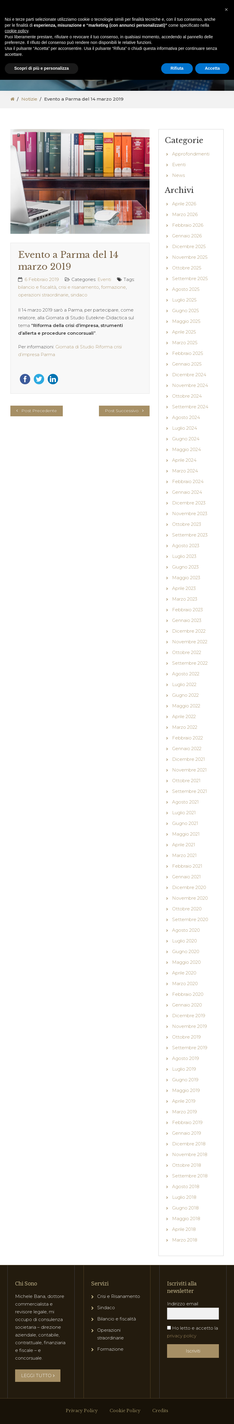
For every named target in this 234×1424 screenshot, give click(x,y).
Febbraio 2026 (187, 225)
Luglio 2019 (184, 1069)
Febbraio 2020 (187, 994)
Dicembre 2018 (189, 1144)
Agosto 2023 (185, 545)
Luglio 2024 (184, 428)
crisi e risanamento (78, 287)
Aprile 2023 (184, 588)
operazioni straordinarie (43, 295)
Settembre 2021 (189, 791)
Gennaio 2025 (187, 364)
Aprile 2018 (184, 1229)
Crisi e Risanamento (118, 1296)
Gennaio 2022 (186, 748)
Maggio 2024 (186, 449)
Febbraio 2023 (187, 609)
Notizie (29, 99)
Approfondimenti (190, 154)
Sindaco (106, 1307)
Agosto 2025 (186, 289)
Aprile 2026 (184, 204)
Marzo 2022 (184, 727)
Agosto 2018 (185, 1186)
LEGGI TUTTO (38, 1375)
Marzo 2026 (185, 214)
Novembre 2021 (189, 770)
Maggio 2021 (186, 834)
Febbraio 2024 (187, 481)
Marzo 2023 (184, 599)
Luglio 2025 (184, 300)
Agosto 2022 (185, 674)
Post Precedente (39, 410)
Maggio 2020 (186, 962)
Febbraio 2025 (187, 353)
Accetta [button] (212, 68)
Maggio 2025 (186, 321)
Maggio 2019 (186, 1090)
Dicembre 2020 (189, 887)
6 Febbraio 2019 (42, 279)
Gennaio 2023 (186, 620)
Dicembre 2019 (188, 1015)
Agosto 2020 (186, 930)
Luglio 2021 (184, 812)
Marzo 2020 (185, 983)
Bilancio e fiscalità (116, 1319)
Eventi (104, 279)
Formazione (110, 1349)
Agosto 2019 (185, 1058)
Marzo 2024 (185, 471)
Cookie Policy (125, 1410)
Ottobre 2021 (186, 780)
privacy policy (181, 1336)
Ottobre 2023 (186, 524)
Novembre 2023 (189, 513)
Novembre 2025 (190, 257)
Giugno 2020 (185, 951)
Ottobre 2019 (186, 1037)
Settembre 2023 (190, 535)
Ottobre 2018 (186, 1165)
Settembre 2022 (190, 663)
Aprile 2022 (184, 716)
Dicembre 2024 (189, 374)
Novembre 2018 (189, 1154)
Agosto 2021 (185, 802)
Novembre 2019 (189, 1026)
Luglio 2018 (184, 1197)
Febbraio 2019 (187, 1122)
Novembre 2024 (190, 385)
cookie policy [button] (16, 30)
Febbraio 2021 (187, 866)
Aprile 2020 (184, 973)
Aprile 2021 (183, 844)
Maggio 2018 (186, 1218)
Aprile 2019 (183, 1101)
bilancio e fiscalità (37, 287)
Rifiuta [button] (177, 68)
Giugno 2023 (185, 567)
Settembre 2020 (190, 919)
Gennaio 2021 (186, 877)
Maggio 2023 (186, 577)
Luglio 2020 (184, 941)
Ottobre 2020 (187, 909)
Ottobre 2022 (186, 652)
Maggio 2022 (186, 706)
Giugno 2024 (185, 439)
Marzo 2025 (185, 342)
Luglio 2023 (184, 556)
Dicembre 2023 (189, 503)
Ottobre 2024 (187, 396)
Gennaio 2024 (187, 492)
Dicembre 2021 (188, 759)
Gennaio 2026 (187, 236)
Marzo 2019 (184, 1112)
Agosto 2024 (186, 417)
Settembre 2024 (190, 406)
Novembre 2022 (189, 641)
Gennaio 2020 (187, 1005)
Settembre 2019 (189, 1047)
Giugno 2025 (185, 310)
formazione (113, 287)
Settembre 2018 (190, 1176)
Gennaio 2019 (186, 1133)
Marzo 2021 (184, 855)
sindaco (78, 295)
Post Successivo (122, 410)
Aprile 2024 (184, 460)
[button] (226, 9)
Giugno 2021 (185, 823)
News (178, 175)
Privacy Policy (82, 1410)
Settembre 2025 (190, 278)
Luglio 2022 (184, 684)
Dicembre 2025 (189, 246)
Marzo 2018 (184, 1240)
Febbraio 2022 (187, 738)
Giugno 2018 (185, 1208)
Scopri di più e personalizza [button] (41, 68)
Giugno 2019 (185, 1079)
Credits (160, 1410)
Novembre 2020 (190, 898)
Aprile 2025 (184, 332)
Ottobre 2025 (186, 268)
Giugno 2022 (185, 695)
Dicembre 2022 (189, 631)
